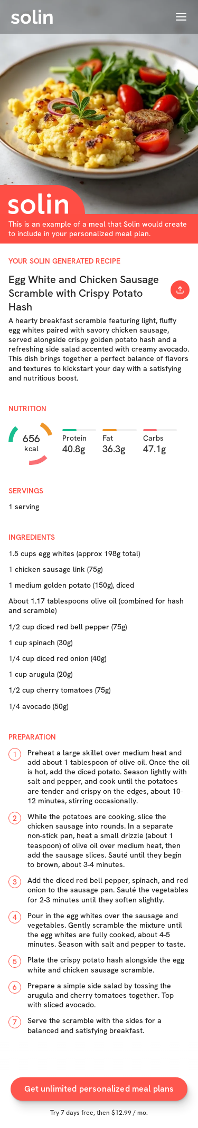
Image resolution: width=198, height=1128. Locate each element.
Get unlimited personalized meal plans (99, 1093)
